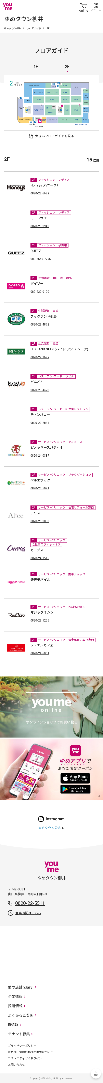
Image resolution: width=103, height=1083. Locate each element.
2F (67, 67)
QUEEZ (35, 251)
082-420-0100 (39, 291)
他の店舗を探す (21, 987)
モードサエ (38, 218)
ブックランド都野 (43, 316)
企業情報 (15, 996)
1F (36, 67)
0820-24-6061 (39, 653)
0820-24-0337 (39, 455)
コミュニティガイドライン (25, 1058)
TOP (96, 1073)
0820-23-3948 (39, 226)
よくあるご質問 (21, 1015)
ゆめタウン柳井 (12, 28)
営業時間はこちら (28, 913)
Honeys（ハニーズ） (44, 185)
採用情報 (15, 1006)
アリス (35, 513)
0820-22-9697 (39, 357)
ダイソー (37, 284)
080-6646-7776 (40, 259)
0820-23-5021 (39, 488)
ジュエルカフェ (41, 645)
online (84, 6)
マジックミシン (41, 612)
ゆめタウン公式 (49, 828)
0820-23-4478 (39, 390)
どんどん (37, 382)
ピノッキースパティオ (46, 447)
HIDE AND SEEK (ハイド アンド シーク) (59, 349)
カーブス (36, 550)
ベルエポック (40, 480)
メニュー (96, 6)
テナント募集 (19, 1034)
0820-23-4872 (39, 324)
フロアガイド (34, 28)
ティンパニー (40, 415)
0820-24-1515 (39, 558)
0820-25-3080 (39, 521)
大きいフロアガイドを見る (54, 136)
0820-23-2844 (39, 422)
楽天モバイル (40, 580)
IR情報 (13, 1025)
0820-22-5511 (30, 903)
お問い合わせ (16, 1064)
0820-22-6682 (39, 193)
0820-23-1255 (39, 620)
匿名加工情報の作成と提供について (30, 1052)
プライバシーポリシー (22, 1045)
